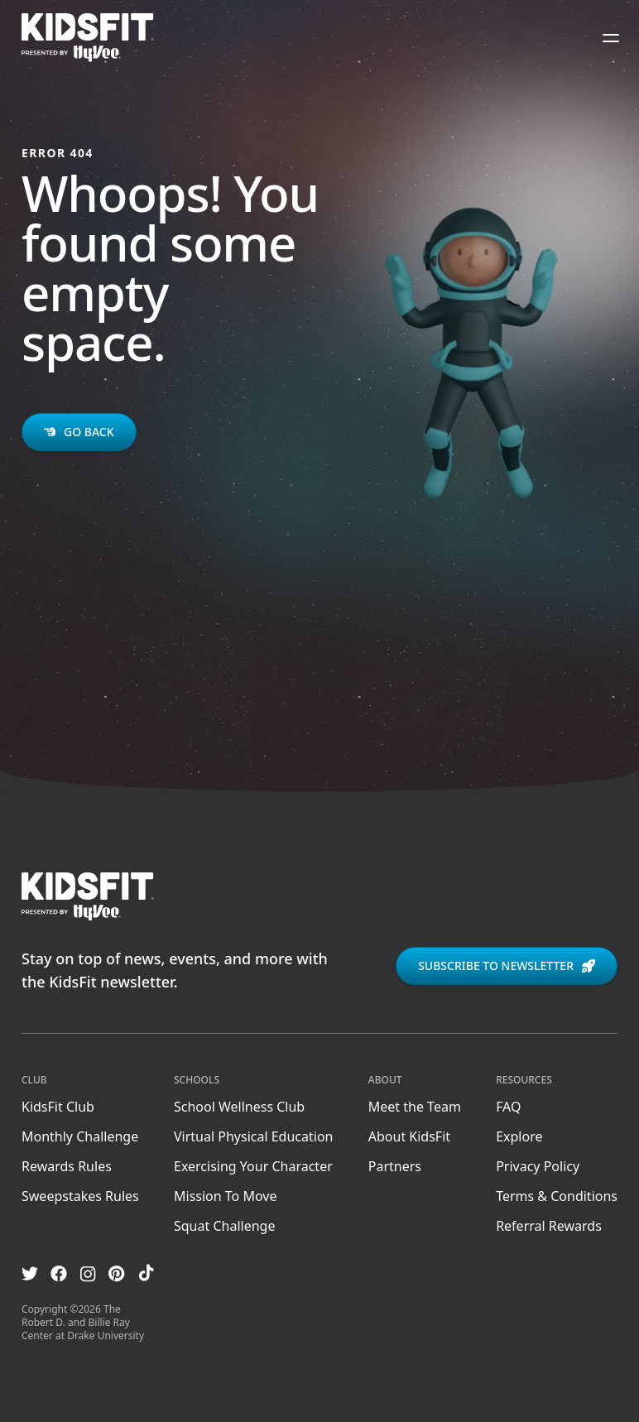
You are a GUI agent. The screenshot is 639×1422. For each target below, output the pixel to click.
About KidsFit (409, 1136)
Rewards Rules (67, 1166)
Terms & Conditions (556, 1196)
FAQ (508, 1107)
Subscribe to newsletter (506, 965)
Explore (519, 1136)
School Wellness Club (239, 1107)
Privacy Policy (537, 1166)
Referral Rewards (549, 1226)
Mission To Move (225, 1196)
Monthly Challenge (80, 1136)
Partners (394, 1166)
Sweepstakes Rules (80, 1196)
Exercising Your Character (253, 1166)
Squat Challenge (224, 1226)
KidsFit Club (58, 1107)
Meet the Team (414, 1107)
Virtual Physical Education (253, 1136)
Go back (79, 432)
